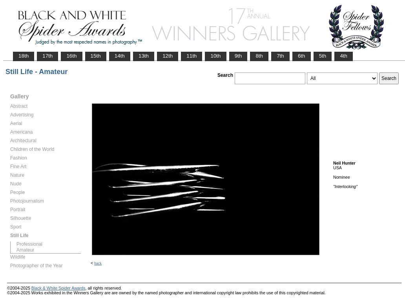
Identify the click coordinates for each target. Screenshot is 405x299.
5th (323, 56)
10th (215, 56)
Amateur (25, 250)
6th (302, 56)
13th (143, 56)
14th (119, 56)
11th (191, 56)
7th (280, 56)
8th (259, 56)
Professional (29, 244)
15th (95, 56)
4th (344, 56)
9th (238, 56)
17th (47, 56)
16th (71, 56)
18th (23, 56)
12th (167, 56)
